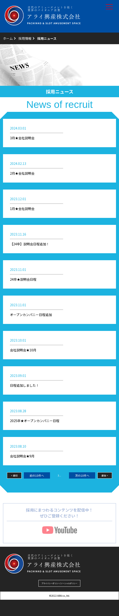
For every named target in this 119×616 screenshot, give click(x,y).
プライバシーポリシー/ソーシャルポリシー (59, 583)
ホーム (8, 38)
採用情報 (25, 38)
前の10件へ (37, 475)
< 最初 (14, 475)
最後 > (104, 475)
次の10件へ (82, 475)
